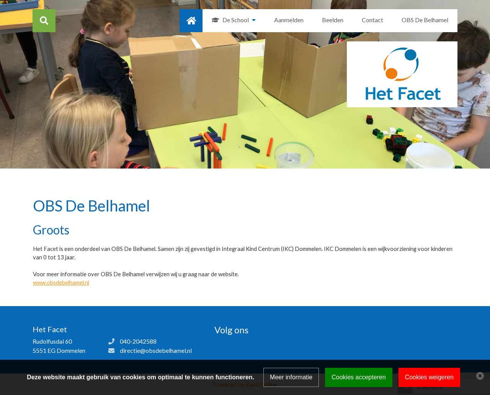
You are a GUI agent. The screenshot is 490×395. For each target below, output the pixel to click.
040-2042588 (138, 341)
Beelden (332, 19)
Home (191, 20)
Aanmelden (289, 19)
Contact (372, 19)
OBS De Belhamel (425, 19)
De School (235, 19)
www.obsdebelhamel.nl (61, 282)
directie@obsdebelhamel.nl (156, 350)
